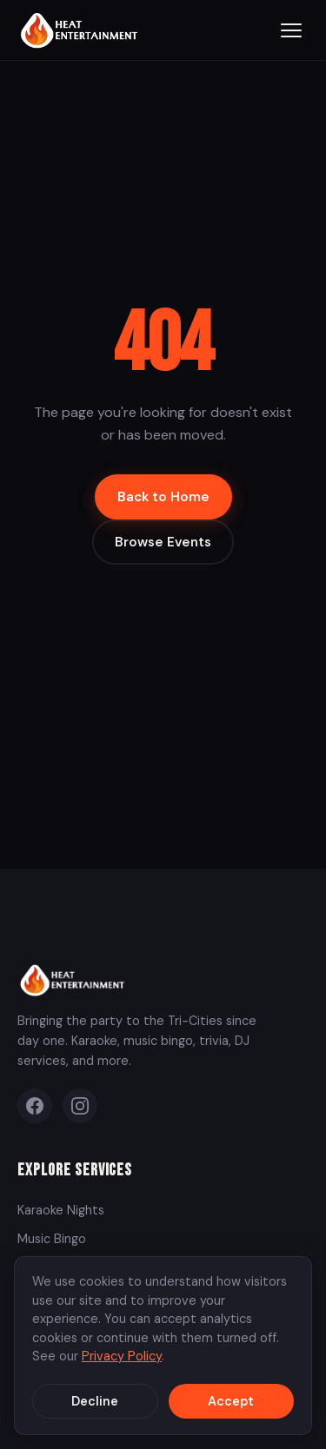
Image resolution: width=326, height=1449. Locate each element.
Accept (231, 1401)
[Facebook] (34, 1105)
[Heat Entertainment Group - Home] (81, 30)
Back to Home (163, 497)
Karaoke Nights (60, 1210)
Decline (94, 1401)
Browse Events (163, 542)
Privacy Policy (122, 1356)
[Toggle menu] (291, 30)
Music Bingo (51, 1239)
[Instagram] (80, 1105)
